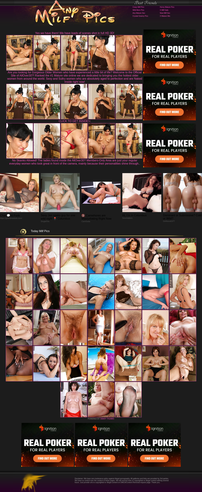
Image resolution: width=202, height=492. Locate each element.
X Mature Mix (165, 16)
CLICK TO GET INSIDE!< (75, 121)
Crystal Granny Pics (140, 16)
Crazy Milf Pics (138, 7)
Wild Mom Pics (138, 10)
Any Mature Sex (139, 13)
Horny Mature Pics (167, 7)
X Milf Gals (164, 10)
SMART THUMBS (107, 419)
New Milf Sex (165, 13)
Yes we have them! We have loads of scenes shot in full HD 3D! (74, 33)
